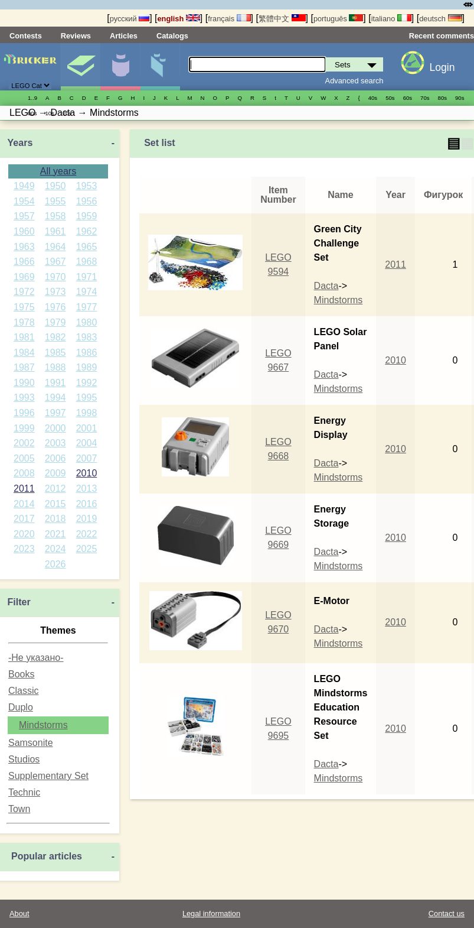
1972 (24, 292)
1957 (24, 216)
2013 (86, 489)
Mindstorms (43, 725)
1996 (24, 413)
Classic (23, 691)
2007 (86, 458)
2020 (24, 534)
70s (424, 98)
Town (19, 809)
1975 (24, 307)
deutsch (440, 18)
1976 (55, 307)
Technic (24, 792)
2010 (86, 473)
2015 (55, 504)
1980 (86, 322)
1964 (55, 247)
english (179, 18)
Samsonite (30, 743)
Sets (80, 66)
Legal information (211, 913)
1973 (55, 292)
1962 (86, 231)
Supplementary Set (48, 776)
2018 (55, 519)
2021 (55, 534)
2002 (24, 443)
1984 (24, 353)
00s (32, 113)
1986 (86, 353)
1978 (24, 322)
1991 (55, 383)
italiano (391, 18)
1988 (55, 367)
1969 (24, 277)
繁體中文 (282, 18)
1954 (24, 201)
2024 (55, 549)
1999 (24, 428)
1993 (24, 397)
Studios (24, 759)
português (338, 18)
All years (58, 171)
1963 (24, 247)
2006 (55, 458)
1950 (55, 186)
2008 (24, 473)
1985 (55, 353)
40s (372, 98)
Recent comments (441, 35)
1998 (86, 413)
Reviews (76, 35)
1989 (86, 367)
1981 (24, 337)
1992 (86, 383)
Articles (124, 35)
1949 (24, 186)
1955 (55, 201)
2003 (55, 443)
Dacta (326, 286)
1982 (55, 337)
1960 (24, 231)
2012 (55, 489)
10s (49, 113)
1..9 (32, 98)
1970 (55, 277)
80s (442, 98)
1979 (55, 322)
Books (21, 674)
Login (442, 67)
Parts (159, 66)
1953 (86, 186)
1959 (86, 216)
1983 (86, 337)
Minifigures (119, 66)
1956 (86, 201)
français (229, 18)
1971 (86, 277)
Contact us (447, 913)
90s (459, 98)
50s (389, 98)
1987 (24, 367)
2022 (86, 534)
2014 (24, 504)
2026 (55, 564)
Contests (25, 35)
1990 (24, 383)
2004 (86, 443)
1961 (55, 231)
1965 (86, 247)
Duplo (20, 707)
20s (67, 113)
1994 (55, 397)
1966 (24, 262)
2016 (86, 504)
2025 (86, 549)
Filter (19, 602)
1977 (86, 307)
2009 (55, 473)
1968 (86, 262)
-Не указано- (36, 658)
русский (129, 18)
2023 (24, 549)
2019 (86, 519)
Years (20, 143)
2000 (55, 428)
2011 (24, 489)
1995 (86, 397)
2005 (24, 458)
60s (407, 98)
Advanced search (354, 80)
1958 (55, 216)
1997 (55, 413)
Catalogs (172, 35)
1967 (55, 262)
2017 (24, 519)
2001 (86, 428)
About (19, 913)
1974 (86, 292)
